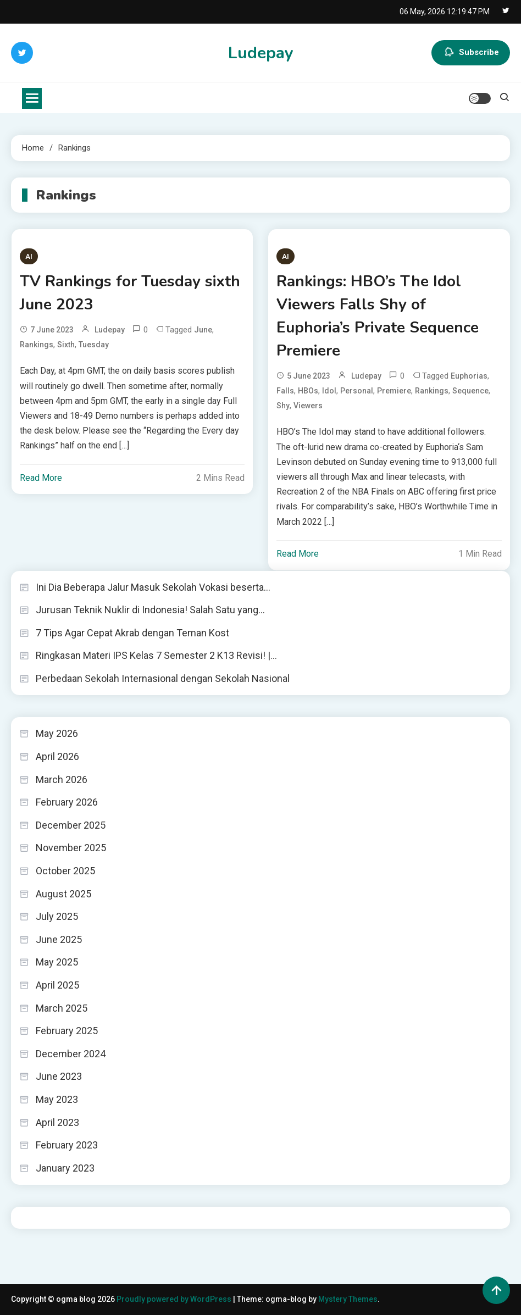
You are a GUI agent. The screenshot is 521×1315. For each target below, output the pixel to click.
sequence (470, 390)
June (203, 329)
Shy (283, 405)
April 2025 (57, 985)
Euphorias (469, 375)
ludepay (110, 329)
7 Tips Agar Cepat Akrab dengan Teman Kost (132, 633)
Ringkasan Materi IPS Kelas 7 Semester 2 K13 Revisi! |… (156, 655)
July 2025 (57, 916)
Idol (329, 390)
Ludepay (260, 53)
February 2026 (67, 802)
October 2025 (65, 870)
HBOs (308, 390)
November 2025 (71, 847)
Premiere (394, 390)
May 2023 (57, 1099)
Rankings (36, 344)
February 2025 (67, 1030)
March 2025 (61, 1008)
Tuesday (94, 344)
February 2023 (67, 1145)
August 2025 (63, 894)
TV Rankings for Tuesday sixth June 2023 (130, 293)
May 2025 (57, 962)
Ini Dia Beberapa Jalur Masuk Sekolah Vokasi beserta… (153, 587)
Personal (356, 390)
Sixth (66, 344)
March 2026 (61, 779)
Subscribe (470, 53)
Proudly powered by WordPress (175, 1299)
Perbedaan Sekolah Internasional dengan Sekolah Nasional (163, 678)
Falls (285, 390)
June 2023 (59, 1076)
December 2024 (71, 1053)
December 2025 (71, 825)
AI (28, 256)
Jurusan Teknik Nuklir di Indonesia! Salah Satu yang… (150, 609)
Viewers (308, 405)
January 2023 (65, 1168)
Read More (41, 478)
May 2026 (57, 733)
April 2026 (57, 756)
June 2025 (59, 939)
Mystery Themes (348, 1299)
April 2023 (57, 1122)
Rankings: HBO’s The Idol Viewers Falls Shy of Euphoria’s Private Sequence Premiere (377, 316)
